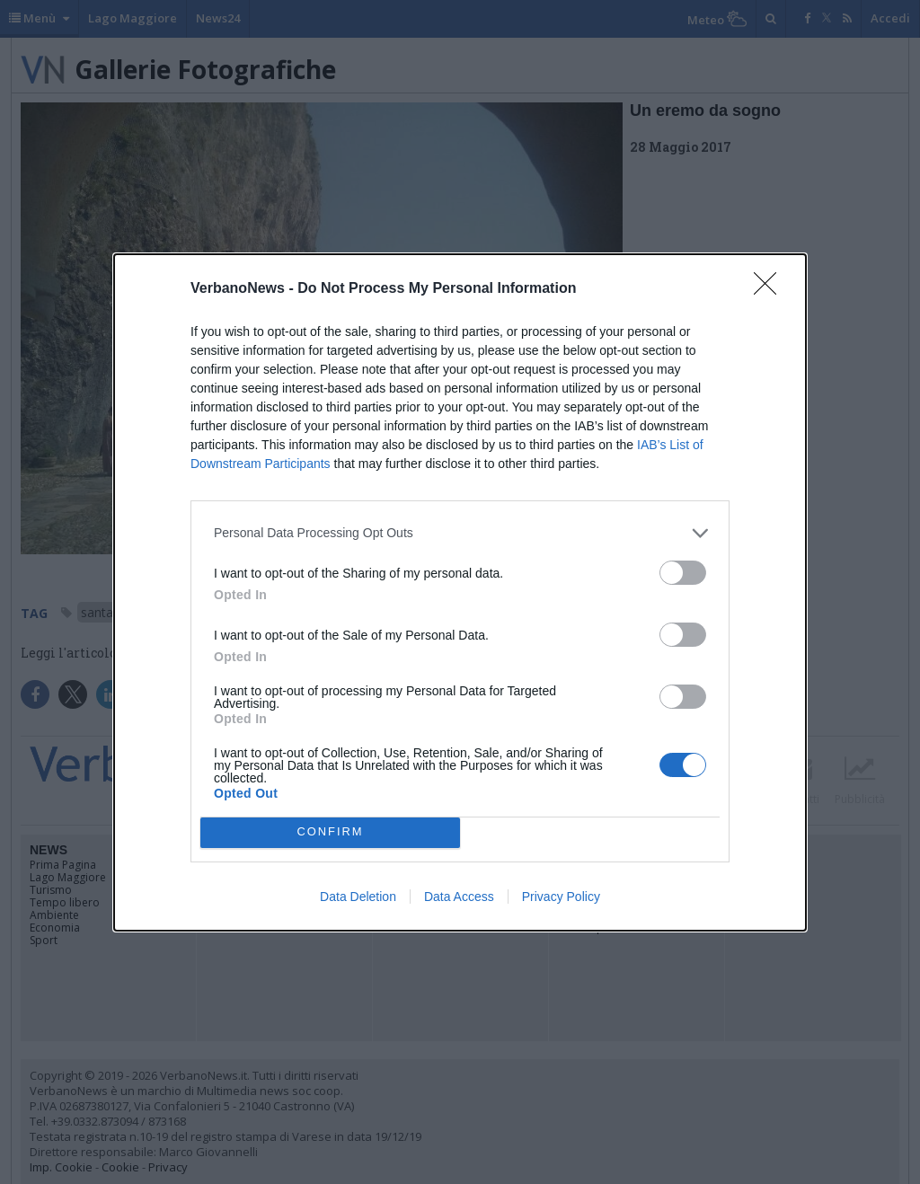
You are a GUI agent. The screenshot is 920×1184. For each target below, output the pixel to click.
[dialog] (460, 592)
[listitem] (460, 533)
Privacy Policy (561, 896)
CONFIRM (330, 832)
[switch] (682, 573)
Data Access (459, 896)
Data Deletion (358, 896)
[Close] (771, 289)
